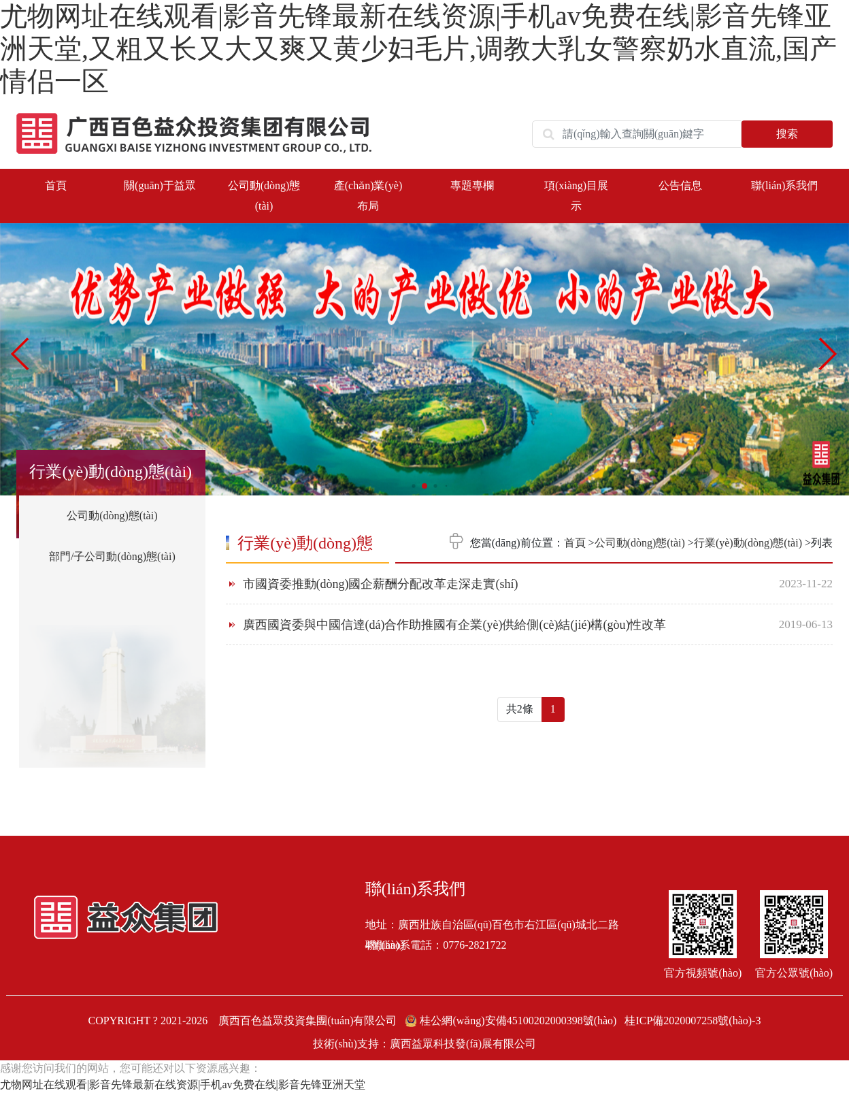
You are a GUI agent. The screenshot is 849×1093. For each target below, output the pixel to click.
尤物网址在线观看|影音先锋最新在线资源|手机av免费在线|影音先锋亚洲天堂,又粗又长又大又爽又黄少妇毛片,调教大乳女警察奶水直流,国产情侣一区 (418, 49)
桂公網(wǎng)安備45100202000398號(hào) (512, 1020)
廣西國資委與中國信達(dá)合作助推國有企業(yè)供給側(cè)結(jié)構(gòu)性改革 (455, 625)
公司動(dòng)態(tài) (112, 515)
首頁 (56, 185)
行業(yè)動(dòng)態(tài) (748, 543)
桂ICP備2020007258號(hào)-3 (693, 1020)
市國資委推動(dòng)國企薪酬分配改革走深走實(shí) (380, 584)
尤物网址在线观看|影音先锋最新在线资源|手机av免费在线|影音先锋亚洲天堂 (182, 1084)
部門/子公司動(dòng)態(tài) (112, 556)
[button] (828, 353)
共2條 (519, 709)
